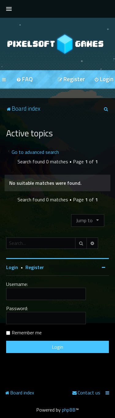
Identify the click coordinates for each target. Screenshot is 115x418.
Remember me (27, 332)
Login (12, 267)
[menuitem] (24, 79)
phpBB (68, 409)
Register (34, 267)
